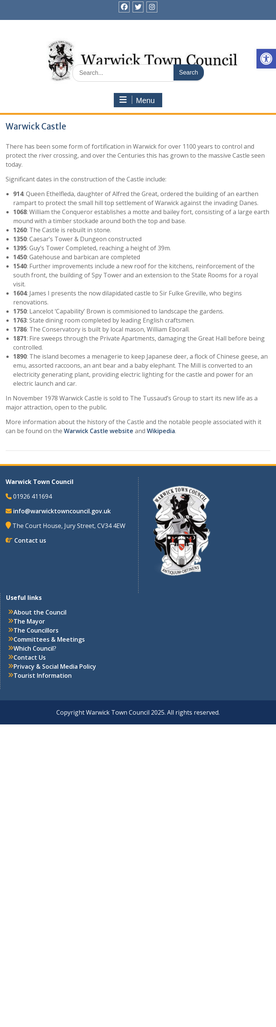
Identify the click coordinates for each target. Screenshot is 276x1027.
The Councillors (36, 630)
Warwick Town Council (141, 47)
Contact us (30, 540)
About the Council (40, 612)
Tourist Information (43, 675)
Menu (137, 100)
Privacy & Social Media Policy (55, 666)
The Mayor (29, 621)
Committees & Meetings (49, 639)
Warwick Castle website (99, 431)
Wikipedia (161, 431)
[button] (266, 58)
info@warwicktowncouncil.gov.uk (62, 511)
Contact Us (30, 657)
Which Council (34, 648)
